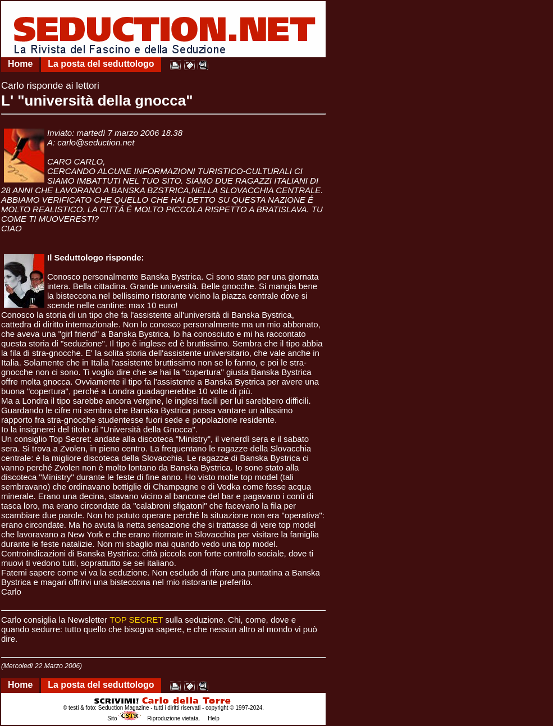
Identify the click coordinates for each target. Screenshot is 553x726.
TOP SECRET (136, 619)
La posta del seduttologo (101, 64)
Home (20, 64)
